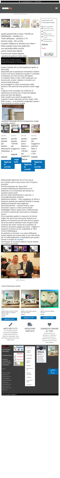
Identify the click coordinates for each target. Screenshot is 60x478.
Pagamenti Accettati (28, 380)
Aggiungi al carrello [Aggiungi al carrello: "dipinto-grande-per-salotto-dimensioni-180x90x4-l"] (8, 194)
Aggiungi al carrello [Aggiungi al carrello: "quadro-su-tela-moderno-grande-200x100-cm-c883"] (29, 347)
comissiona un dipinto (29, 410)
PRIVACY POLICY (28, 391)
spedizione (28, 394)
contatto (20, 269)
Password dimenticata (28, 403)
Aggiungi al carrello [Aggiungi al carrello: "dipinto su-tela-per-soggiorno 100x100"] (48, 347)
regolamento (29, 387)
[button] (56, 8)
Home (5, 12)
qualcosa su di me (29, 398)
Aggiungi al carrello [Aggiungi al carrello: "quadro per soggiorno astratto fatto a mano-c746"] (38, 194)
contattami (28, 406)
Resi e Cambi (29, 384)
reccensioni (28, 413)
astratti (11, 12)
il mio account (29, 377)
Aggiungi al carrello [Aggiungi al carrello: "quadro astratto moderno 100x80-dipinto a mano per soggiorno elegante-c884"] (9, 348)
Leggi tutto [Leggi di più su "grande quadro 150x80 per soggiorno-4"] (16, 190)
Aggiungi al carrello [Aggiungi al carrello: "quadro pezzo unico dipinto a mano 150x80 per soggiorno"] (28, 196)
